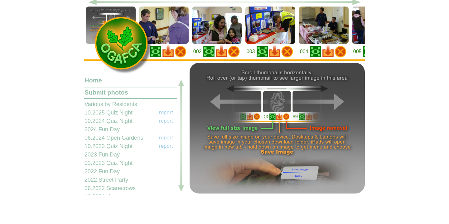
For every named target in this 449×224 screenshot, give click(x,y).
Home (93, 80)
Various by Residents (110, 104)
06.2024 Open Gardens (113, 138)
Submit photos (106, 92)
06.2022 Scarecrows (110, 188)
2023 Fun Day (102, 155)
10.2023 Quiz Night (108, 146)
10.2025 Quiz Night (108, 113)
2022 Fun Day (102, 171)
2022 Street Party (106, 180)
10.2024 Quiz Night (108, 121)
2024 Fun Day (102, 129)
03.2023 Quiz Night (108, 163)
